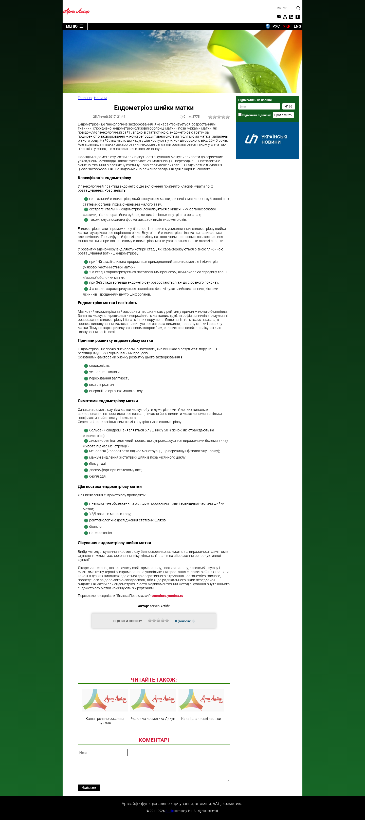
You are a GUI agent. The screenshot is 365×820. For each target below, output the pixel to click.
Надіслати (89, 787)
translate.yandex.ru (167, 595)
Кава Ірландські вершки (201, 705)
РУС (276, 26)
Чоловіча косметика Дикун (153, 705)
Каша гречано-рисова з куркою (105, 707)
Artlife (170, 811)
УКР (286, 26)
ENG (297, 26)
